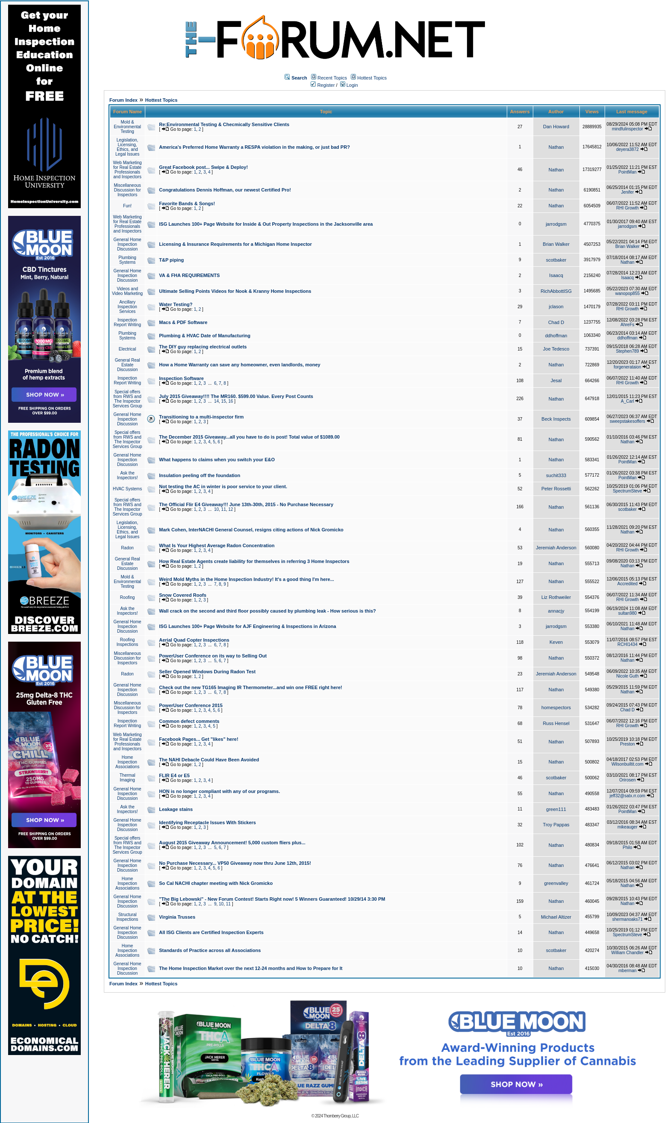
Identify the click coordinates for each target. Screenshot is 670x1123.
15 (223, 401)
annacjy (556, 610)
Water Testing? (175, 304)
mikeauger (627, 827)
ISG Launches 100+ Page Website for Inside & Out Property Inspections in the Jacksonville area (266, 224)
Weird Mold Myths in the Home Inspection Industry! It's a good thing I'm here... (246, 579)
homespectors (556, 707)
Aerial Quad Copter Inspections (194, 640)
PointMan (627, 172)
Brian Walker (556, 244)
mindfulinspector (627, 129)
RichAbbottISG (556, 291)
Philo (627, 847)
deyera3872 (627, 149)
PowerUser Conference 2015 (191, 705)
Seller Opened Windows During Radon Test (207, 671)
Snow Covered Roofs (182, 595)
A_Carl (627, 401)
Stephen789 (627, 351)
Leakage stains (176, 809)
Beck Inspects (555, 418)
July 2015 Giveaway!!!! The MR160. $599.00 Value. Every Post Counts (236, 396)
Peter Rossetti (556, 488)
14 (216, 401)
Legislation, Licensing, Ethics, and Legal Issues (127, 147)
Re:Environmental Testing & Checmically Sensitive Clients (224, 124)
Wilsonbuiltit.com (627, 764)
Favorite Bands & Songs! (187, 203)
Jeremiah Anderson (556, 547)
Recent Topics (332, 77)
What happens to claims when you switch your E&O (217, 459)
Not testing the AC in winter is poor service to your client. (223, 486)
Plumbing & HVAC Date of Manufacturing (204, 335)
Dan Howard (556, 126)
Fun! (127, 205)
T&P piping (171, 259)
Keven (556, 642)
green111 (556, 809)
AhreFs (627, 324)
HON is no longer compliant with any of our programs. (219, 791)
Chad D (556, 322)
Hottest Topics (372, 77)
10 (216, 509)
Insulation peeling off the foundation (199, 475)
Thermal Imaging (127, 777)
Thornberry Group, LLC (341, 1116)
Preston (627, 744)
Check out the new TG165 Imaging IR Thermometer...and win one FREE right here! (250, 687)
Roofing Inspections (127, 642)
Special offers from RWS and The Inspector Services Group (127, 398)
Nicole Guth (627, 676)
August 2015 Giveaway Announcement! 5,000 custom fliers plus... (232, 842)
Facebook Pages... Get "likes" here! (198, 739)
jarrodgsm (556, 224)
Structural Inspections (127, 917)
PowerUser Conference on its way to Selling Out (213, 655)
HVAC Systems (127, 488)
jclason (556, 306)
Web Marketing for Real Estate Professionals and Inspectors (127, 169)
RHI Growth (627, 208)
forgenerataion (627, 367)
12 (230, 509)
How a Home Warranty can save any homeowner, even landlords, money (239, 364)
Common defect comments (189, 721)
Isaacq (556, 275)
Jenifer (627, 192)
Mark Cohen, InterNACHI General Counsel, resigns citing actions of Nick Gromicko (251, 529)
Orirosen (627, 780)
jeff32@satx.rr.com (627, 795)
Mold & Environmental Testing (127, 127)
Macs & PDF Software (183, 322)
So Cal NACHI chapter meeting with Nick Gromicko (216, 883)
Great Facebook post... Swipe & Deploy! (203, 167)
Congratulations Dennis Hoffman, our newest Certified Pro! (225, 189)
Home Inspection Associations (127, 762)
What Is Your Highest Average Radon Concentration (216, 545)
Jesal (556, 380)
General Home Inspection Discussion (127, 244)
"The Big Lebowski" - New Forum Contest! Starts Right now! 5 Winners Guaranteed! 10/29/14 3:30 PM (272, 899)
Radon (127, 547)
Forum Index (123, 100)
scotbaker (556, 259)
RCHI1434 (627, 644)
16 (230, 401)
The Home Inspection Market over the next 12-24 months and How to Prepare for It (250, 968)
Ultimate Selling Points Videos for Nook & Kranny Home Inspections (235, 291)
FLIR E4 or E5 (174, 775)
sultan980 (627, 613)
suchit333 (556, 475)
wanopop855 (627, 293)
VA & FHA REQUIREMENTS (189, 275)
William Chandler (627, 952)
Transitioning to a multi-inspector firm (201, 416)
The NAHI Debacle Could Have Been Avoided (209, 759)
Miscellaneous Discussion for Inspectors (127, 190)
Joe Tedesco (556, 348)
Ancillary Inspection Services (127, 307)
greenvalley (556, 883)
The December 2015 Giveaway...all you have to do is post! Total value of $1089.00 (249, 436)
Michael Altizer (556, 917)
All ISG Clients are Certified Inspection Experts (211, 932)
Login (349, 85)
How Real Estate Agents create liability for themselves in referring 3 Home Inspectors (254, 561)
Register (323, 85)
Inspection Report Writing (127, 322)
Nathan (556, 147)
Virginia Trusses (177, 917)
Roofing (127, 597)
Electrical (127, 349)
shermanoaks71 (627, 919)
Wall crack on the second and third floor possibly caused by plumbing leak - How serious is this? (267, 610)
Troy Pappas (556, 824)
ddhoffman (556, 335)
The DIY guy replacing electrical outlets (203, 346)
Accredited (627, 583)
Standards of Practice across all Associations (210, 950)
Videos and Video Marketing (127, 291)
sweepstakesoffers (627, 421)
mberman (627, 970)
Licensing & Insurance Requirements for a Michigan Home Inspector (235, 244)
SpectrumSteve (627, 491)
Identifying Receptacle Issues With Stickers (207, 822)
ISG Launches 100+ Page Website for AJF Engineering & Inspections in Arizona (247, 626)
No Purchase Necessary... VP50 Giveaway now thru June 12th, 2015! (235, 863)
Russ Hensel (556, 723)
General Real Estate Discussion (127, 365)
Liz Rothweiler (556, 597)
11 (223, 509)
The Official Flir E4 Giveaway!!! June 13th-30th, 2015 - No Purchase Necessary (246, 504)
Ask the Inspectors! (127, 475)
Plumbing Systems (127, 260)
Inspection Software (181, 378)
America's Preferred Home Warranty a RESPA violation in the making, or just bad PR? (254, 147)
